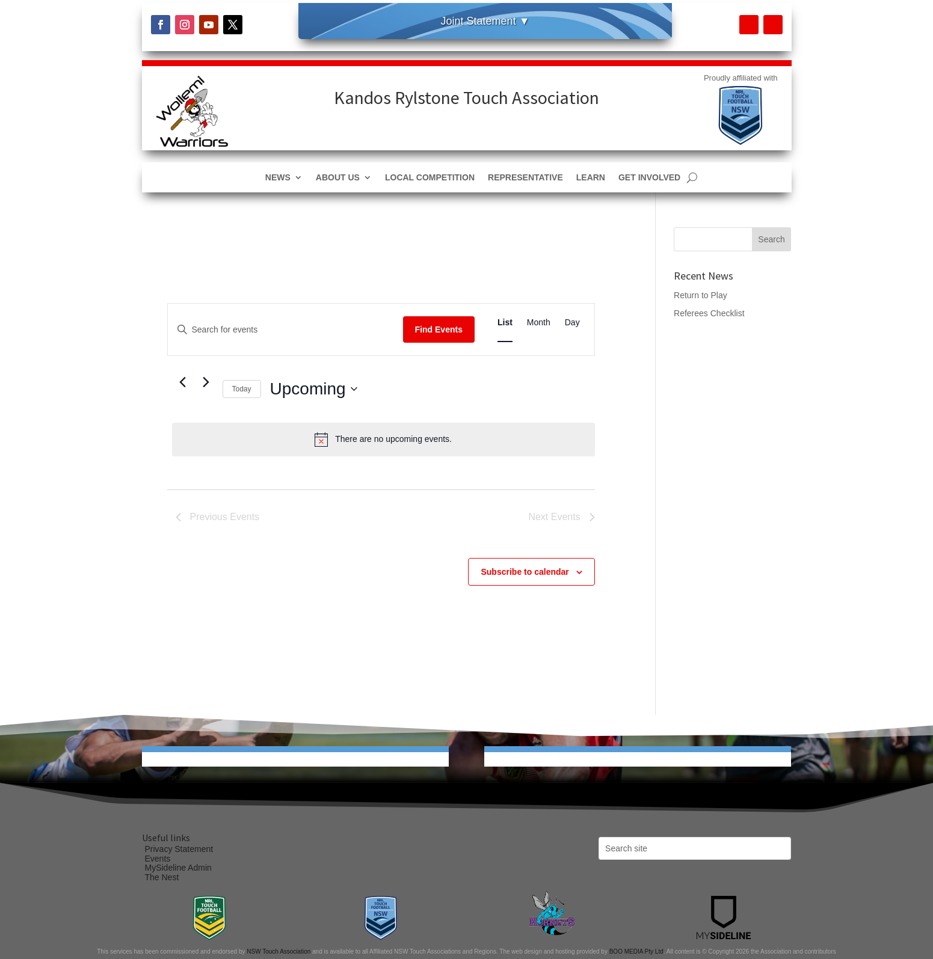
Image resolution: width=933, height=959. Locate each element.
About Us (338, 177)
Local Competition (430, 177)
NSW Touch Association (278, 951)
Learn (590, 177)
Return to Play (700, 295)
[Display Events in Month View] (538, 323)
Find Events (439, 329)
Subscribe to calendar (524, 572)
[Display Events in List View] (505, 323)
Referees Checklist (709, 313)
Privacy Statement (179, 849)
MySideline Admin (178, 867)
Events (158, 858)
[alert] (383, 439)
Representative (525, 177)
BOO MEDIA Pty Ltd (636, 951)
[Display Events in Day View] (572, 323)
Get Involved (649, 177)
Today (241, 389)
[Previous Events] (183, 382)
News (278, 177)
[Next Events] (206, 382)
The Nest (162, 877)
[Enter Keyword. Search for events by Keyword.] (285, 330)
